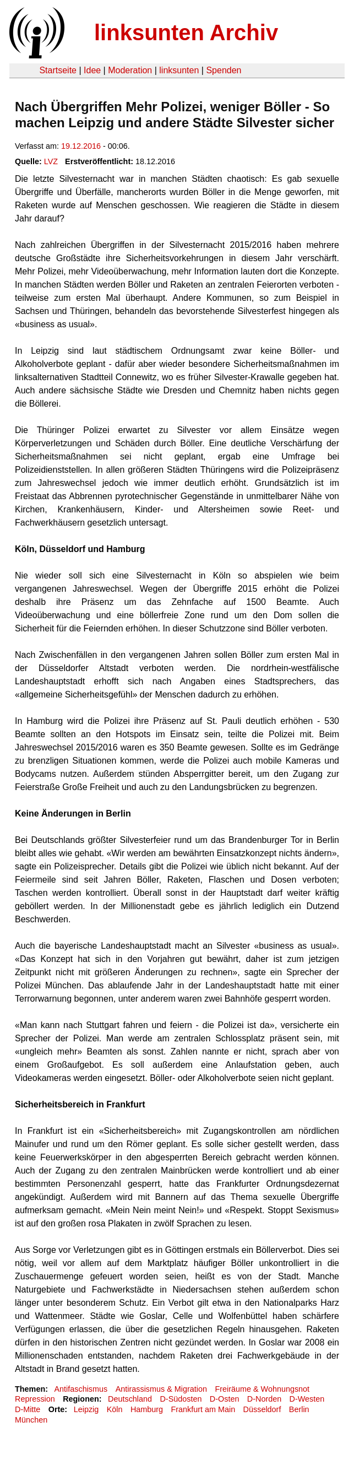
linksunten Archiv (186, 32)
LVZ (51, 161)
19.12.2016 (81, 146)
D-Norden (264, 1398)
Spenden (223, 70)
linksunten (179, 70)
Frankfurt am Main (203, 1409)
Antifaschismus (80, 1389)
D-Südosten (180, 1398)
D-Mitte (27, 1409)
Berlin (299, 1409)
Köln (115, 1409)
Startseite (58, 70)
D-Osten (224, 1398)
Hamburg (146, 1409)
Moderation (130, 70)
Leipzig (86, 1409)
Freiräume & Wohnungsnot (262, 1389)
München (31, 1419)
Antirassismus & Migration (161, 1389)
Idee (92, 70)
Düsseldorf (262, 1409)
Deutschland (130, 1398)
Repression (35, 1398)
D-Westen (307, 1398)
